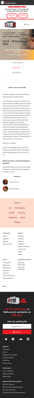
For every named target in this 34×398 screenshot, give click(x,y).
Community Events (9, 275)
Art (10, 208)
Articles (20, 252)
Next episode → (17, 72)
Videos (20, 254)
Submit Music (7, 376)
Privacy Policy (7, 363)
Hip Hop (21, 212)
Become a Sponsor (9, 384)
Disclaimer (6, 360)
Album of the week (23, 246)
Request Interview (8, 374)
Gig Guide (6, 270)
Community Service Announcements (14, 392)
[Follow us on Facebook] (13, 339)
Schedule (21, 236)
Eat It (13, 32)
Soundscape (22, 249)
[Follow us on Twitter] (6, 339)
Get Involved (7, 368)
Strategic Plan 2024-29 (10, 355)
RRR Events (6, 265)
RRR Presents (7, 268)
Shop (4, 286)
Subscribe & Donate (24, 259)
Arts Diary (6, 273)
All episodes (17, 67)
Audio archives (7, 244)
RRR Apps (17, 314)
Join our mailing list (17, 321)
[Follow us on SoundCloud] (20, 339)
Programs (21, 239)
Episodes (5, 241)
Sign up (17, 332)
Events (5, 259)
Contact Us (6, 349)
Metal (22, 217)
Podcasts (21, 241)
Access (5, 352)
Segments (6, 239)
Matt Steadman (15, 36)
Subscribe (12, 15)
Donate (23, 15)
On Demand (6, 233)
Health (12, 212)
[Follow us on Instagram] (28, 339)
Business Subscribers (9, 390)
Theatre (17, 222)
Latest (5, 236)
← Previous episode (17, 62)
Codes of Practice (8, 357)
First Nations (20, 208)
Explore (20, 233)
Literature (13, 217)
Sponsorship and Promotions (12, 381)
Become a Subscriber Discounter (13, 387)
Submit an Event (8, 278)
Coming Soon (7, 262)
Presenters (21, 244)
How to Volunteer (8, 371)
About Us (6, 346)
